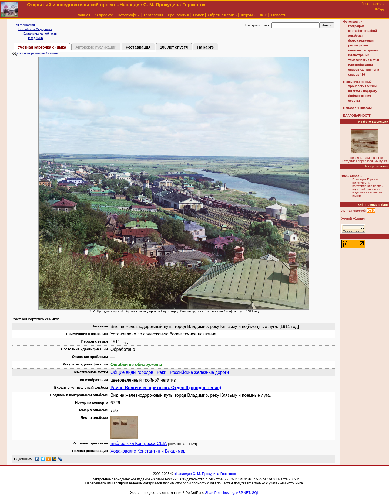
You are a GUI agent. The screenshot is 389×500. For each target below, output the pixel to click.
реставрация (358, 45)
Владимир (35, 38)
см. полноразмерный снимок (35, 53)
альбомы (355, 35)
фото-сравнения (361, 40)
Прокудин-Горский (357, 81)
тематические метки (363, 59)
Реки (161, 372)
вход (379, 8)
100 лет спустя (174, 47)
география (356, 26)
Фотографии (128, 15)
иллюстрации (358, 55)
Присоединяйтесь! (357, 107)
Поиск (198, 15)
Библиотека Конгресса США (138, 443)
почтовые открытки (363, 50)
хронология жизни (362, 86)
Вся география (24, 24)
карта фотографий (362, 30)
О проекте (104, 15)
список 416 (356, 74)
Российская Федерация (35, 29)
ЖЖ (263, 15)
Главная (83, 15)
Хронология (178, 15)
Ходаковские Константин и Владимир (148, 451)
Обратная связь (222, 15)
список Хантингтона (363, 69)
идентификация (360, 64)
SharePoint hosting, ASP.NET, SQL (232, 493)
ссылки (354, 100)
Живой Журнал (353, 218)
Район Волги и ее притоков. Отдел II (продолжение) (165, 387)
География (153, 15)
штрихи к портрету (362, 91)
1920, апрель (351, 175)
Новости (278, 15)
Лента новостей (353, 210)
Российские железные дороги (199, 372)
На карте (205, 47)
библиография (359, 95)
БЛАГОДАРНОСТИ (357, 115)
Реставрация (138, 47)
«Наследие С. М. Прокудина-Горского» (205, 474)
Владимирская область (40, 33)
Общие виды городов (131, 372)
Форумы (248, 15)
